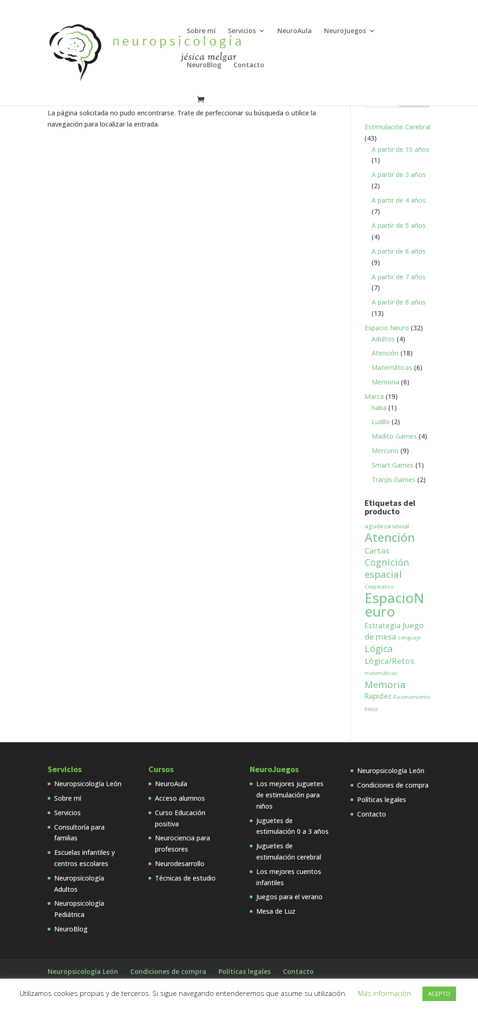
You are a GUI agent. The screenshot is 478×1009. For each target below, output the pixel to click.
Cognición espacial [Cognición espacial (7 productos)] (387, 568)
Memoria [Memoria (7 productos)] (385, 684)
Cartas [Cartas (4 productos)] (377, 550)
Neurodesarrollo (179, 863)
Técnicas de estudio (185, 878)
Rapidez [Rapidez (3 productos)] (378, 696)
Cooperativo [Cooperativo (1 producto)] (379, 586)
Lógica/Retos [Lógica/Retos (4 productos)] (389, 660)
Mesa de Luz (275, 911)
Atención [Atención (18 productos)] (390, 537)
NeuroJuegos (345, 31)
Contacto (248, 65)
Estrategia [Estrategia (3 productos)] (383, 625)
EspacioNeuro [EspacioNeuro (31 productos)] (394, 605)
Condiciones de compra (393, 785)
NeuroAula (294, 31)
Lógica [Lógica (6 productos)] (379, 649)
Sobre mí (201, 31)
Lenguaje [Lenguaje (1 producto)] (409, 637)
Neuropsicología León (87, 783)
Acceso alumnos (180, 798)
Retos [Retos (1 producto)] (371, 709)
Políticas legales (381, 799)
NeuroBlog (204, 65)
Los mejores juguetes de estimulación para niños (289, 794)
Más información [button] (384, 993)
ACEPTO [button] (439, 993)
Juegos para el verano (289, 896)
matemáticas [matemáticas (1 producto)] (381, 673)
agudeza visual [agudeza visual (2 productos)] (387, 526)
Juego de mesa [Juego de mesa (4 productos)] (394, 631)
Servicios (242, 31)
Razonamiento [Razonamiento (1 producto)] (411, 697)
